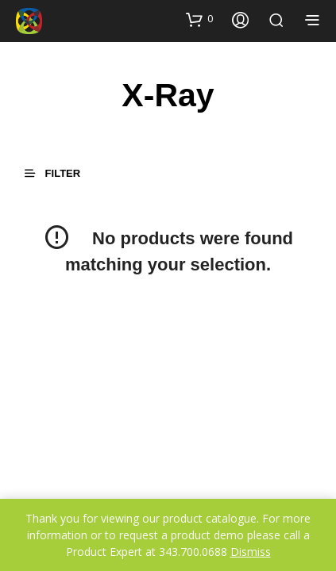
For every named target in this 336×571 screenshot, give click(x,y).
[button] (199, 19)
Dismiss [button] (250, 551)
